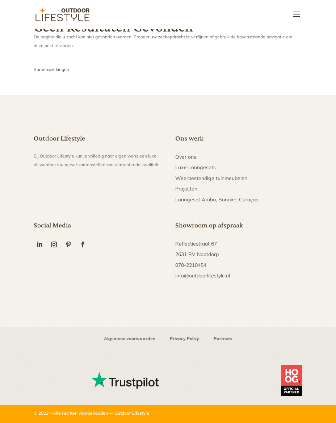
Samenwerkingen (51, 69)
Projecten (186, 188)
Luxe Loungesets (195, 167)
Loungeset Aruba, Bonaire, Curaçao (217, 199)
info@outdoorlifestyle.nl (202, 275)
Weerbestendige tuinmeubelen (211, 178)
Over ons (185, 157)
